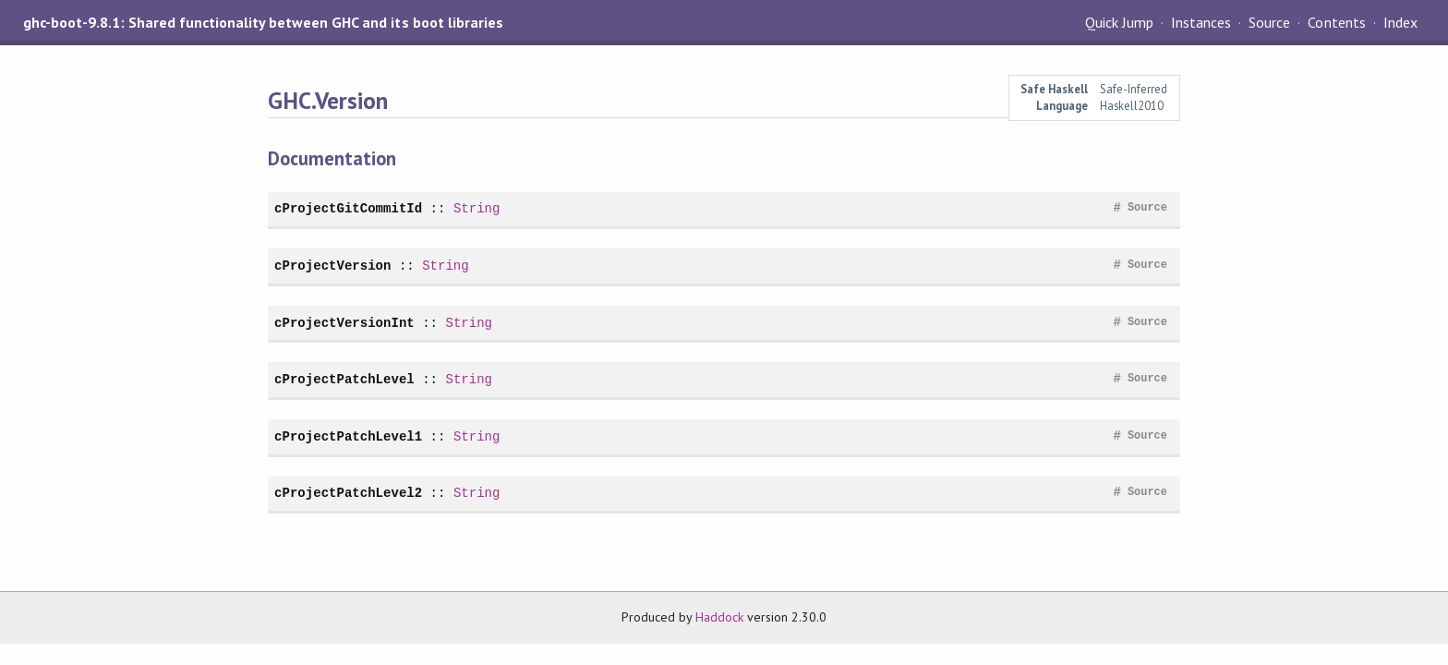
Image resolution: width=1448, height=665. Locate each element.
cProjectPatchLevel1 (348, 436)
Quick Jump (1119, 22)
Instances (1201, 22)
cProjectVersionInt (344, 323)
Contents (1336, 22)
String (477, 208)
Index (1400, 22)
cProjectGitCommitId (348, 208)
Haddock (719, 617)
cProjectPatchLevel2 (348, 493)
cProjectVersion (332, 265)
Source (1269, 22)
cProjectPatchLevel (344, 379)
